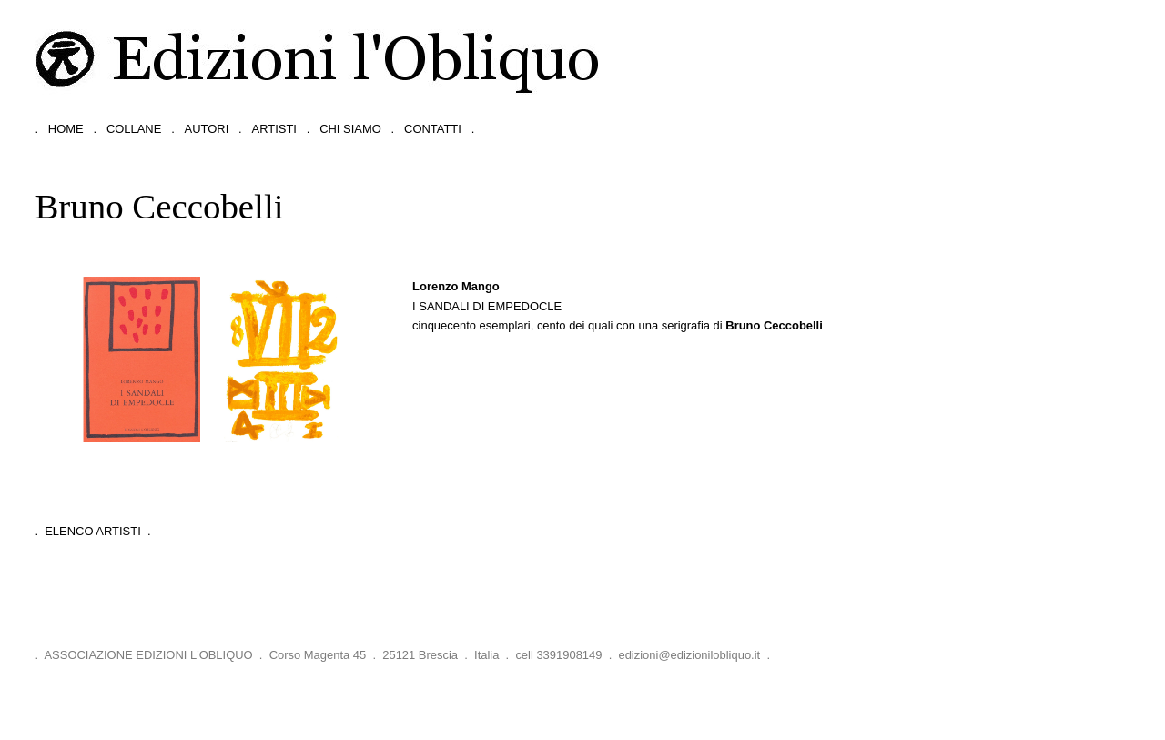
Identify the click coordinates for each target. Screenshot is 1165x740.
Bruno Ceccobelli (774, 325)
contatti (432, 129)
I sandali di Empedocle (487, 306)
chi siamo (350, 129)
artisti (274, 129)
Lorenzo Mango (456, 286)
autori (207, 129)
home (66, 129)
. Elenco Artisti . (92, 531)
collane (133, 129)
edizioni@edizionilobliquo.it (689, 655)
